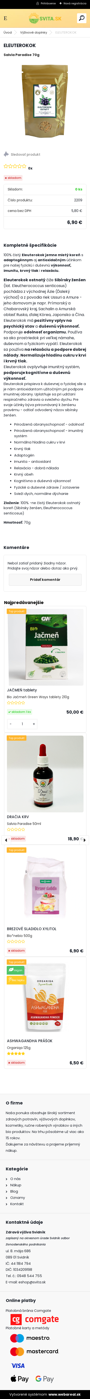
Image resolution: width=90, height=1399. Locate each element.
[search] (81, 18)
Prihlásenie (48, 3)
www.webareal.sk (64, 1394)
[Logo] (45, 18)
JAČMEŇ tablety (22, 690)
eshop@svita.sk (32, 1282)
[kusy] (22, 724)
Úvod (8, 32)
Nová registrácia (75, 3)
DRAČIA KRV (18, 816)
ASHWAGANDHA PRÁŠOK (30, 1040)
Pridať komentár (45, 579)
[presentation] (6, 840)
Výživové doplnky (33, 32)
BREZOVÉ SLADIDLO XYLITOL (31, 928)
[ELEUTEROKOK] (45, 102)
